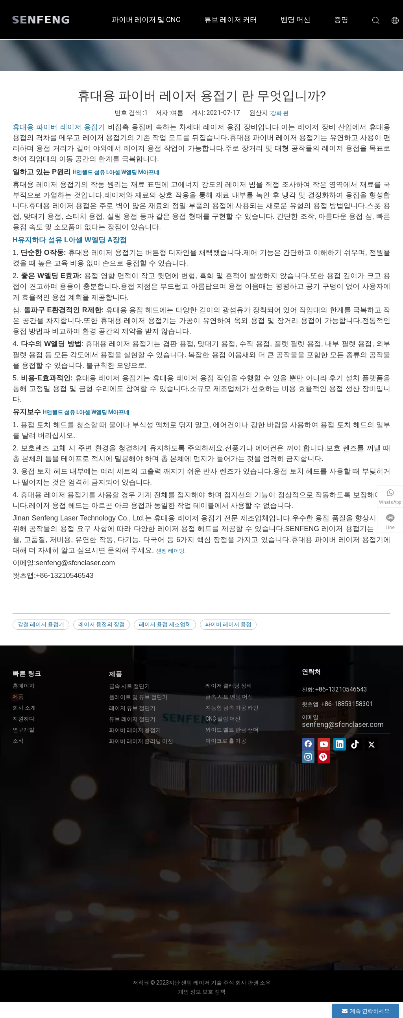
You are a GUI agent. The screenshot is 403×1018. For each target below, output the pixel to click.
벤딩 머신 (296, 19)
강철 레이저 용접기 (41, 624)
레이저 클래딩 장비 (228, 685)
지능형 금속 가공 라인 (232, 707)
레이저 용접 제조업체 (165, 624)
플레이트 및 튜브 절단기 (138, 697)
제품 (18, 696)
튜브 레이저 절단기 (132, 719)
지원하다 (24, 719)
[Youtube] (324, 744)
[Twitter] (371, 744)
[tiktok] (355, 744)
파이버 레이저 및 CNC (146, 19)
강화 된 (279, 113)
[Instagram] (308, 757)
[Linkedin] (339, 744)
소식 (18, 741)
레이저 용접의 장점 (101, 624)
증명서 (344, 19)
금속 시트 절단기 (129, 686)
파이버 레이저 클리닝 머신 (141, 741)
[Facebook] (308, 744)
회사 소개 (24, 707)
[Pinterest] (324, 757)
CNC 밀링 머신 (222, 719)
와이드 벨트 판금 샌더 (232, 730)
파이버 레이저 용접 (228, 624)
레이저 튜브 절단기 (132, 708)
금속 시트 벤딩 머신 (229, 696)
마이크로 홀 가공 (225, 741)
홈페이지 (24, 685)
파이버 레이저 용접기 (135, 730)
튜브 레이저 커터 (230, 19)
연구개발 (24, 730)
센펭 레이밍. (171, 551)
